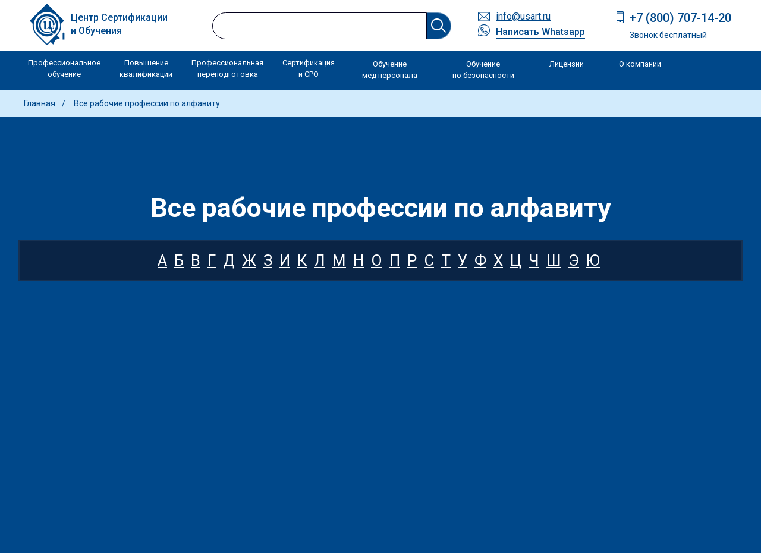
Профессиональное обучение (64, 68)
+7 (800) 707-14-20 (680, 18)
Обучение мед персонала (389, 69)
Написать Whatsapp (540, 31)
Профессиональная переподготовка (227, 68)
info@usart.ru (523, 16)
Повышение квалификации (146, 68)
